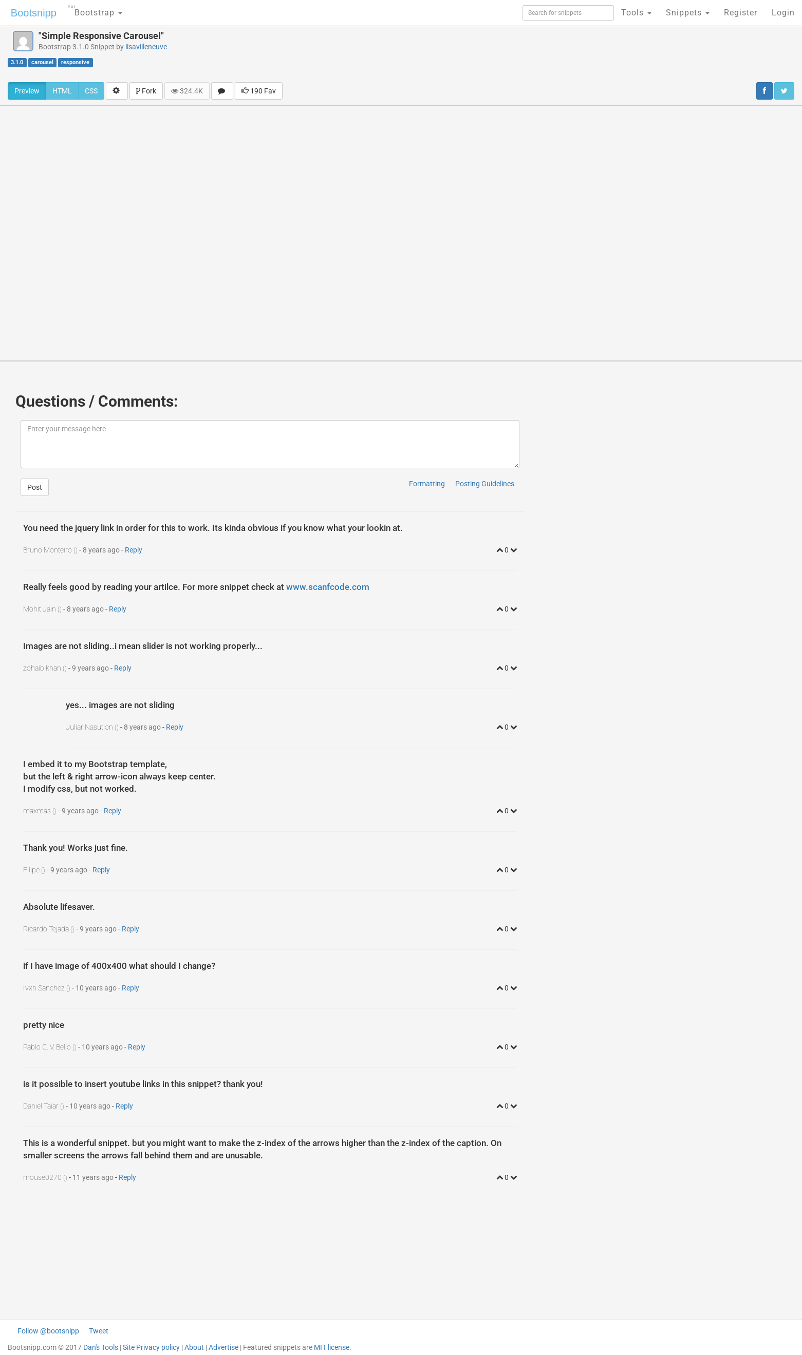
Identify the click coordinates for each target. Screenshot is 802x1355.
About (194, 1347)
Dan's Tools (100, 1347)
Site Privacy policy (151, 1347)
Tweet (98, 1331)
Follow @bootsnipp (48, 1331)
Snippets (688, 12)
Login (783, 12)
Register (740, 12)
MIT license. (332, 1347)
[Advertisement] (462, 54)
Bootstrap (95, 9)
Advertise (223, 1347)
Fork (146, 91)
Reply (133, 550)
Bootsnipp (34, 12)
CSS (91, 91)
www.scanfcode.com (327, 587)
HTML (62, 91)
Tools (636, 12)
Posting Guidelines (484, 484)
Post (34, 487)
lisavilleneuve (146, 47)
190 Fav (258, 91)
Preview (27, 91)
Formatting (427, 484)
